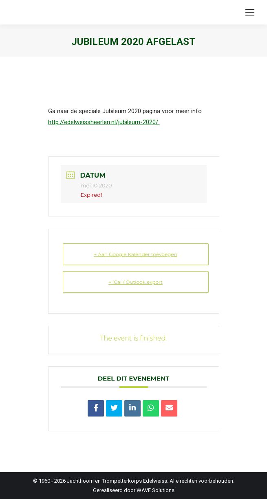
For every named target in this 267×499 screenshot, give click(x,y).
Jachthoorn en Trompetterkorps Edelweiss (117, 481)
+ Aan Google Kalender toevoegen (135, 254)
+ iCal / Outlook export (135, 282)
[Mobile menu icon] (250, 12)
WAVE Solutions (155, 490)
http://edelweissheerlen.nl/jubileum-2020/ (104, 122)
